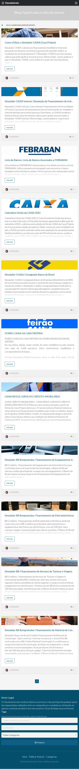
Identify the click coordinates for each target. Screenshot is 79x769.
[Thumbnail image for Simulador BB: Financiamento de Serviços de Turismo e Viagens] (39, 561)
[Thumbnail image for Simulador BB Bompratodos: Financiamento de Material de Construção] (39, 620)
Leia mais (10, 69)
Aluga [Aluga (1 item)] (3, 716)
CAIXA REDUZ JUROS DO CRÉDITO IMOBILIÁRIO (32, 396)
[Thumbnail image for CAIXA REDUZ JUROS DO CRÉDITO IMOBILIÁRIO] (39, 386)
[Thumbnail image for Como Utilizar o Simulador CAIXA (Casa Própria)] (39, 32)
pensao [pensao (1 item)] (7, 716)
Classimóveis (12, 3)
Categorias (51, 756)
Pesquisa (39, 742)
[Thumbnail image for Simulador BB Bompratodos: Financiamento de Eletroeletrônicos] (39, 506)
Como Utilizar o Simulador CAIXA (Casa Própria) (30, 42)
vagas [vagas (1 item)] (45, 716)
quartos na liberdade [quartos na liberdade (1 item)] (22, 716)
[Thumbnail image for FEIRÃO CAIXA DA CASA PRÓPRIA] (39, 323)
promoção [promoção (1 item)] (13, 716)
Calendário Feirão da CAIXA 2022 (23, 212)
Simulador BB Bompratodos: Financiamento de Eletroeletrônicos (39, 515)
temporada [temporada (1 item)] (39, 716)
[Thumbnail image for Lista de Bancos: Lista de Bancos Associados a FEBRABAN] (39, 150)
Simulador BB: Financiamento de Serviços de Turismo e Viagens (38, 571)
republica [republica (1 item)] (33, 716)
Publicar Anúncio (37, 756)
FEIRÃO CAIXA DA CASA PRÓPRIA (24, 333)
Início (24, 756)
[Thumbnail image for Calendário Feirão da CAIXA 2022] (39, 203)
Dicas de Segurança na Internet (59, 708)
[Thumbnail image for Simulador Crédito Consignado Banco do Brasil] (39, 264)
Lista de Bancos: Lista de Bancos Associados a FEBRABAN (36, 160)
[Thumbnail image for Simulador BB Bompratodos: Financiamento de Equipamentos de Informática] (39, 450)
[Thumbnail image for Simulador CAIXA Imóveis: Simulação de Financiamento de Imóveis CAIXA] (39, 91)
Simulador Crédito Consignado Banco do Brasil (29, 274)
